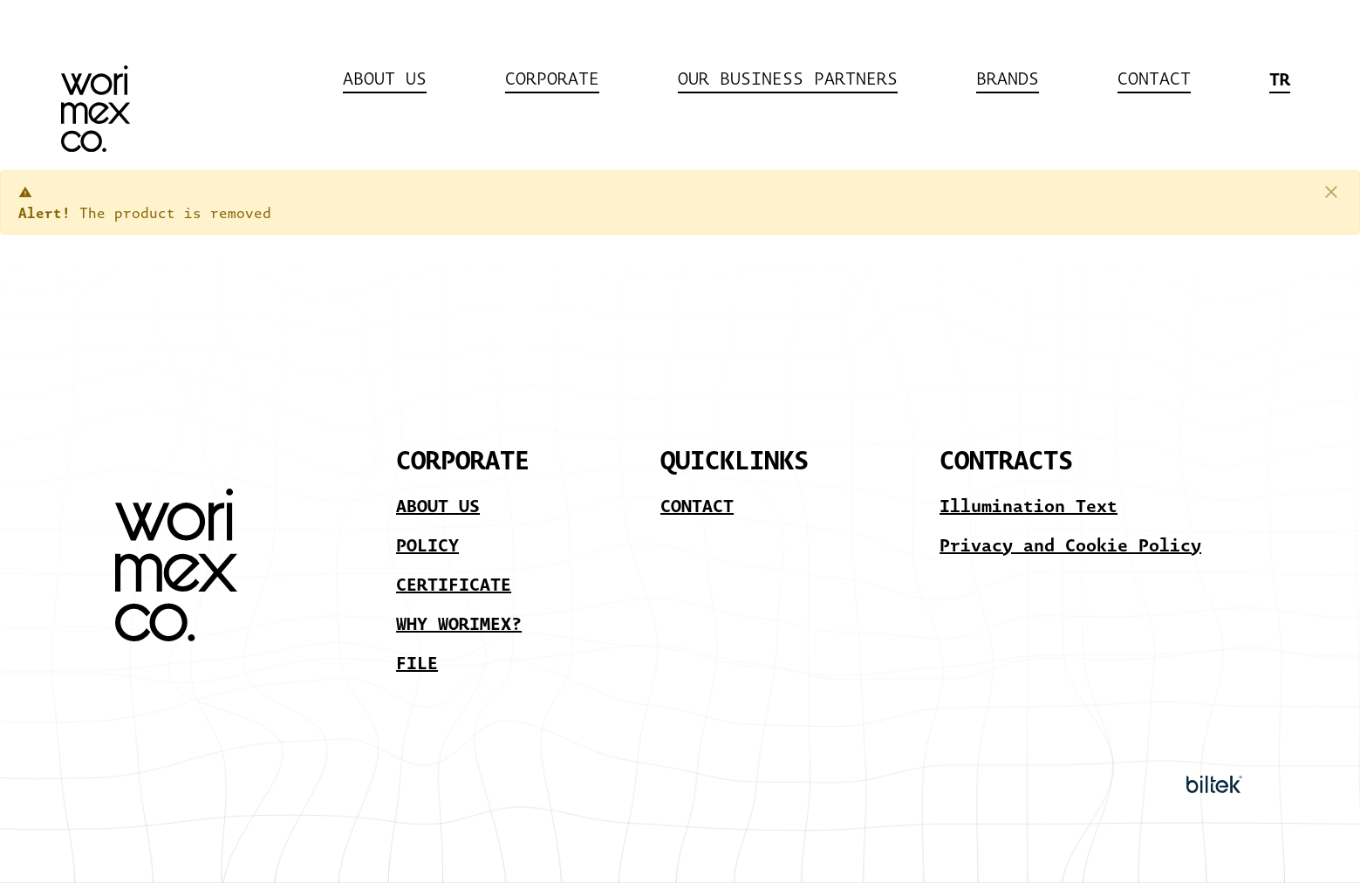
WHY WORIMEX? (459, 623)
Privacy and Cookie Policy (1070, 544)
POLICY (427, 544)
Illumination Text (1028, 505)
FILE (417, 662)
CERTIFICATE (453, 584)
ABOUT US (438, 505)
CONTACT (697, 505)
